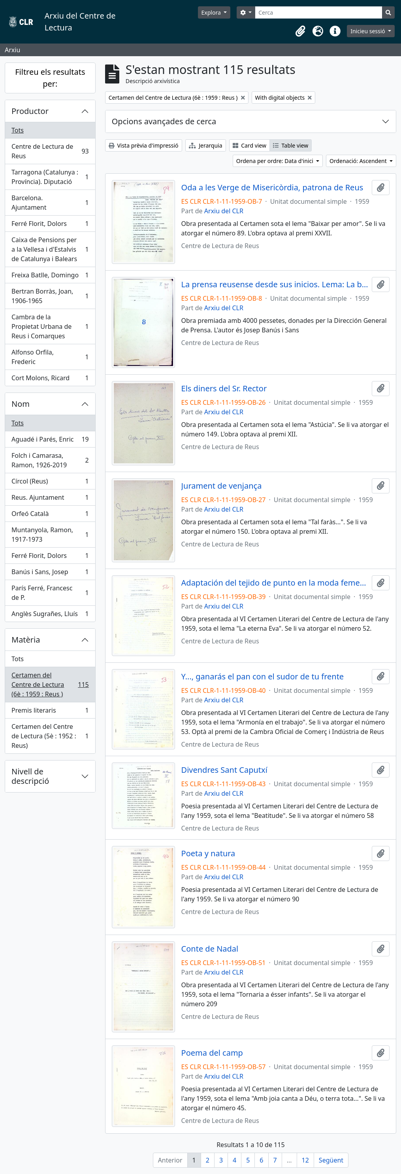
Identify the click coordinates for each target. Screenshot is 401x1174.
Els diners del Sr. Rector (224, 388)
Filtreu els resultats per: (50, 77)
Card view (249, 145)
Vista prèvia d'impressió (144, 145)
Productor (30, 111)
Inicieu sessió (368, 31)
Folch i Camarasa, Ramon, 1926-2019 (50, 460)
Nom (20, 403)
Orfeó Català (50, 515)
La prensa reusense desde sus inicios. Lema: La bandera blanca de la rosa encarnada (275, 284)
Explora (211, 12)
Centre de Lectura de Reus (50, 151)
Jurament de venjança (221, 486)
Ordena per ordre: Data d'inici (275, 161)
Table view (290, 145)
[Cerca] (318, 12)
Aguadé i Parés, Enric (50, 441)
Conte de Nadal (210, 949)
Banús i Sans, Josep (50, 573)
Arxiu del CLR (223, 211)
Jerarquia (205, 145)
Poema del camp (212, 1053)
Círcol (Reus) (50, 482)
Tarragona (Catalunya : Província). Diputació (50, 177)
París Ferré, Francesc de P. (50, 593)
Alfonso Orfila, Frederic (50, 357)
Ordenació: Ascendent (358, 161)
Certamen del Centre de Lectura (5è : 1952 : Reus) (50, 736)
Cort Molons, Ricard (50, 379)
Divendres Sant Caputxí (224, 770)
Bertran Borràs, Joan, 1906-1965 (50, 296)
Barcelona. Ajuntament (50, 202)
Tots (17, 130)
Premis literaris (50, 712)
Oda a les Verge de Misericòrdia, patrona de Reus (272, 187)
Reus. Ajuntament (50, 499)
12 (305, 1160)
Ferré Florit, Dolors (50, 225)
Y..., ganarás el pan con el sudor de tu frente (262, 676)
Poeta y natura (208, 853)
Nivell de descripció (30, 776)
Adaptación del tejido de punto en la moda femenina (275, 583)
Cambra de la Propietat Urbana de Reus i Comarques (50, 326)
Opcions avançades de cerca (164, 121)
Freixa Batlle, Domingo (50, 276)
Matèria (25, 639)
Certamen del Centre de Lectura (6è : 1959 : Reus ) (50, 684)
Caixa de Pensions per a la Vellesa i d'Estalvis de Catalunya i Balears (50, 249)
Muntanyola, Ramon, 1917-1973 (50, 534)
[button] (300, 31)
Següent (331, 1160)
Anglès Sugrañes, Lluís (50, 615)
